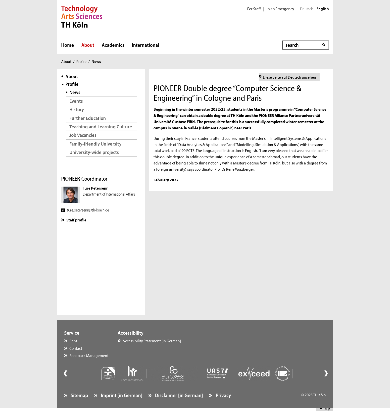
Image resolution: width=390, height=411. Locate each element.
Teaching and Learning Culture (100, 126)
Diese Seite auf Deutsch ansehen (289, 77)
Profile (81, 61)
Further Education (87, 118)
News (74, 92)
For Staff (254, 8)
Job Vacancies (83, 135)
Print (73, 340)
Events (76, 101)
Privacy (223, 395)
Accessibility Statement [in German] (152, 340)
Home (67, 45)
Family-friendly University (95, 144)
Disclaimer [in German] (178, 395)
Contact (75, 348)
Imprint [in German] (121, 395)
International (145, 45)
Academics (113, 45)
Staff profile (76, 219)
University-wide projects (94, 152)
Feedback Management (88, 355)
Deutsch (306, 8)
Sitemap (79, 395)
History (76, 109)
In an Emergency (280, 8)
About (87, 45)
